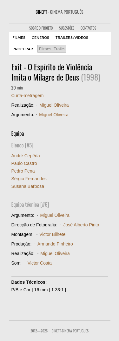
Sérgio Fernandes (29, 178)
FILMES (18, 38)
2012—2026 (39, 330)
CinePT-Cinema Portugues (70, 330)
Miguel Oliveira (54, 105)
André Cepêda (25, 155)
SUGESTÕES (66, 28)
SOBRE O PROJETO (41, 28)
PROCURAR (22, 49)
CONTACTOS (88, 28)
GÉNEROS (40, 38)
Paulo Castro (24, 163)
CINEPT (59, 11)
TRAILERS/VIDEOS (72, 38)
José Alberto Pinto (81, 224)
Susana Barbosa (27, 186)
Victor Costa (40, 263)
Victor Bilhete (52, 234)
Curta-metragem (27, 95)
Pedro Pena (23, 171)
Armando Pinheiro (55, 243)
